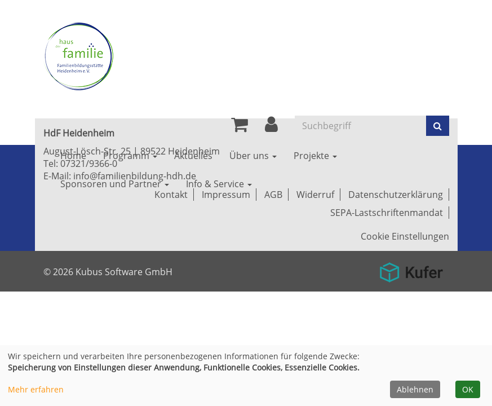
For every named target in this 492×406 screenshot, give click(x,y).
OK (467, 389)
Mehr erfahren (36, 389)
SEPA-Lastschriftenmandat (386, 212)
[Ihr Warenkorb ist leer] (239, 127)
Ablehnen (415, 389)
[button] (271, 127)
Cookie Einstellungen (405, 236)
